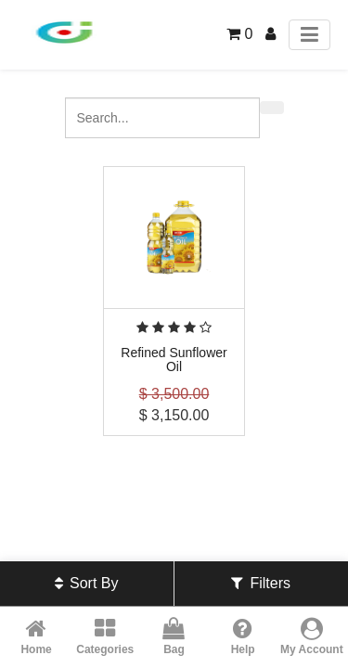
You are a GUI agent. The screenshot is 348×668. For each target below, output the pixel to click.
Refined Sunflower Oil (173, 359)
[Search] (272, 107)
